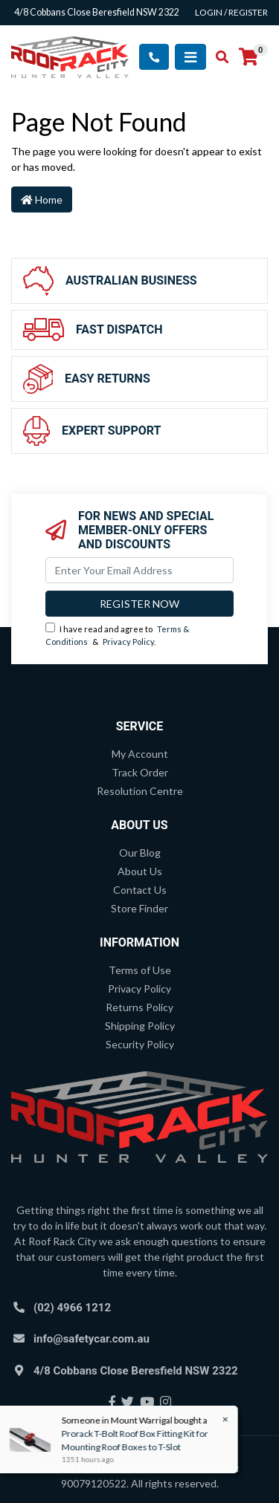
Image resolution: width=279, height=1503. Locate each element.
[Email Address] (139, 570)
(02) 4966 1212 (72, 1307)
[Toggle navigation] (190, 57)
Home (41, 199)
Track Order (140, 772)
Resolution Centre (140, 791)
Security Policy (140, 1044)
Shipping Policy (140, 1025)
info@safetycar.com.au (91, 1338)
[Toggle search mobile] (217, 57)
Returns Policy (139, 1007)
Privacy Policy (128, 641)
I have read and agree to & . (117, 634)
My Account (140, 753)
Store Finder (139, 908)
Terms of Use (140, 970)
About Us (140, 871)
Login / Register (231, 12)
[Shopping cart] (248, 57)
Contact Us (140, 889)
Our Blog (140, 852)
